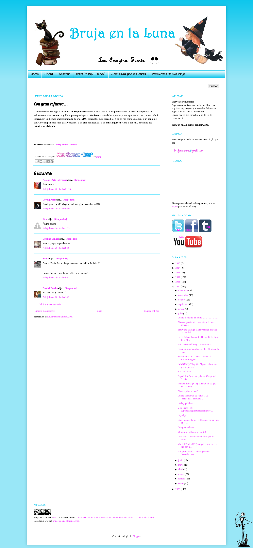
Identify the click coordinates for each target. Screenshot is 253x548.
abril (180, 469)
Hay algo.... (183, 415)
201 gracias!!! (184, 371)
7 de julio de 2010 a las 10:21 (57, 297)
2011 (178, 281)
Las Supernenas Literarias (66, 145)
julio (180, 313)
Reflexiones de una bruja (168, 74)
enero (181, 483)
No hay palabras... (186, 403)
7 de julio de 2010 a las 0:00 (56, 208)
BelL (55, 517)
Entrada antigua (151, 311)
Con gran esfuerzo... (187, 427)
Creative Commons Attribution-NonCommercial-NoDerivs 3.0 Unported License (115, 517)
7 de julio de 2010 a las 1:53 (56, 228)
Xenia (46, 258)
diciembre (183, 290)
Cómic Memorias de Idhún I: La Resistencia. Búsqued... (193, 397)
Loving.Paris (49, 199)
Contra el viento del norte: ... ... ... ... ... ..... (198, 317)
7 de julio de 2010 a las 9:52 (56, 277)
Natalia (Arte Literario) (55, 180)
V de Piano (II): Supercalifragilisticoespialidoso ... (195, 409)
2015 (178, 263)
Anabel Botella (50, 288)
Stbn (45, 219)
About (48, 74)
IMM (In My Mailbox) (90, 74)
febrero (182, 478)
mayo (181, 464)
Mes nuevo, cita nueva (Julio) (192, 432)
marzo (181, 474)
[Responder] (80, 180)
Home (35, 74)
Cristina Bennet (51, 238)
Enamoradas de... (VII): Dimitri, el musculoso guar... (194, 358)
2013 (178, 272)
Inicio (99, 311)
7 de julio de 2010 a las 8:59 (56, 248)
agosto (181, 309)
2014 (178, 267)
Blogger (136, 536)
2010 (178, 286)
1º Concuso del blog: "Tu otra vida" (194, 344)
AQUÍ (175, 206)
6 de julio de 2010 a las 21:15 (57, 189)
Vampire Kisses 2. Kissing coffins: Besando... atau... (194, 453)
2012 (178, 277)
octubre (182, 299)
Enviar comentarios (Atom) (60, 316)
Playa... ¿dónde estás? (188, 391)
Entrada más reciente (45, 311)
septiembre (183, 304)
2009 (178, 489)
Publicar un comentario (50, 304)
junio (181, 460)
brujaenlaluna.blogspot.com (66, 521)
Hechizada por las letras (128, 74)
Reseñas (64, 74)
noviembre (183, 295)
